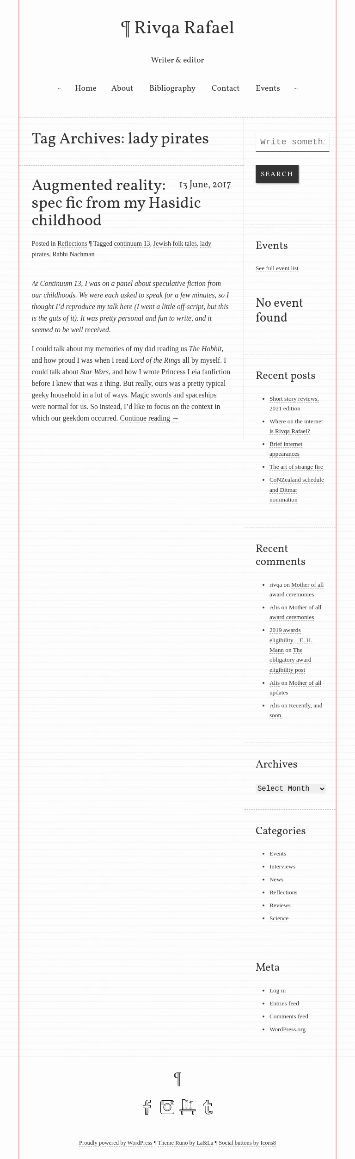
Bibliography (172, 88)
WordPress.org (287, 1029)
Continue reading (149, 418)
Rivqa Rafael (184, 28)
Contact (225, 88)
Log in (277, 990)
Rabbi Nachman (73, 254)
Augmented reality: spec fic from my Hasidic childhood (116, 203)
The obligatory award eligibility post (290, 659)
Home (86, 88)
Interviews (282, 866)
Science (278, 918)
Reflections (72, 243)
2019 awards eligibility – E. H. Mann (290, 639)
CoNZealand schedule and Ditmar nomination (296, 489)
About (122, 88)
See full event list (277, 268)
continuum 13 (132, 243)
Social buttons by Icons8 (247, 1143)
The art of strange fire (296, 466)
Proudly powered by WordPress (116, 1143)
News (276, 879)
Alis (274, 607)
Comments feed (288, 1016)
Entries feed (284, 1003)
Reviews (280, 905)
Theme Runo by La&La (185, 1143)
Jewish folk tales (175, 243)
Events (268, 88)
